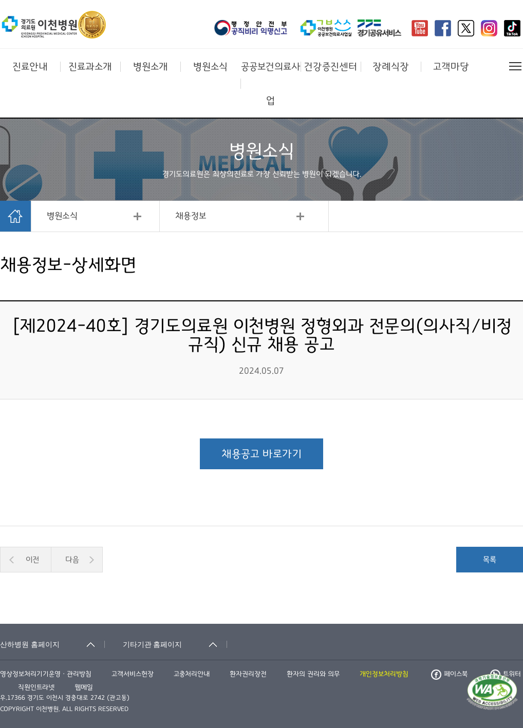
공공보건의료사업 (271, 84)
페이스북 (449, 674)
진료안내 (30, 67)
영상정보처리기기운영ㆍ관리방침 (45, 674)
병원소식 (210, 67)
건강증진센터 (330, 67)
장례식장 (390, 67)
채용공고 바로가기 (261, 453)
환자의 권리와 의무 (313, 674)
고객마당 (451, 67)
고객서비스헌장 (132, 674)
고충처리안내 (192, 674)
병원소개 (150, 67)
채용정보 (191, 216)
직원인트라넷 (36, 687)
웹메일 (83, 687)
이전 (32, 559)
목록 (489, 559)
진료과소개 (90, 67)
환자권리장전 (248, 674)
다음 (72, 559)
